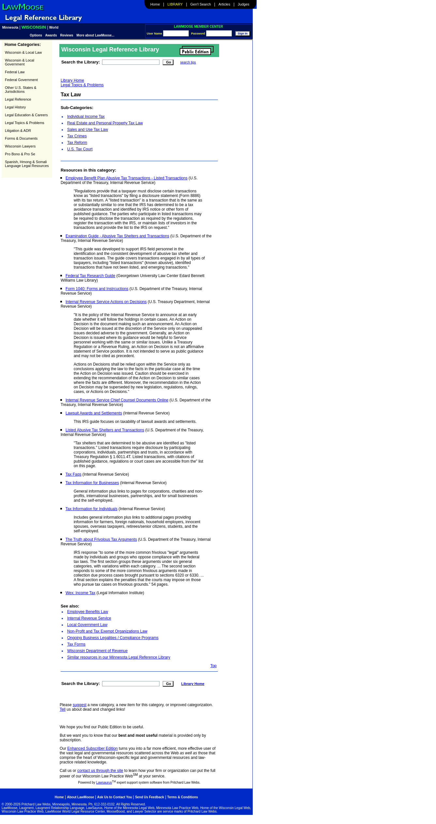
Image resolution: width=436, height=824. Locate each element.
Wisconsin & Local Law (23, 52)
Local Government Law (87, 624)
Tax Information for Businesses (92, 483)
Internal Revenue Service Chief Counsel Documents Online (117, 400)
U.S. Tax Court (80, 149)
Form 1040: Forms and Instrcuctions (97, 288)
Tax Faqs (74, 474)
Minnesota (10, 27)
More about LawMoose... (95, 35)
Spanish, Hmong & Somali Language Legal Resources (27, 164)
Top (213, 665)
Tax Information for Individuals (91, 509)
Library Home (72, 80)
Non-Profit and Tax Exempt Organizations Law (107, 631)
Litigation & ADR (18, 131)
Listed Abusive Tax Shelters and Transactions (105, 430)
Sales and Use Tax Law (87, 129)
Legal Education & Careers (26, 115)
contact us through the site (100, 770)
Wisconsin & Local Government (19, 62)
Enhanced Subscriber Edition (92, 748)
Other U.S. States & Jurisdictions (21, 89)
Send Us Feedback (149, 797)
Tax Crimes (77, 136)
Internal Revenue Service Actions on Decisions (106, 302)
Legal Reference (18, 99)
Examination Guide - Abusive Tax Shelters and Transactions (117, 236)
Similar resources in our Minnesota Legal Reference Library (118, 657)
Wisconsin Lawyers (20, 146)
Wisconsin (34, 27)
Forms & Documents (21, 138)
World (53, 27)
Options (36, 35)
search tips (188, 62)
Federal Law (15, 72)
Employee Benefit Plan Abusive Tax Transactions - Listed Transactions (127, 178)
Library (175, 4)
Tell (63, 709)
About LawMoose (80, 797)
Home (155, 4)
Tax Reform (77, 142)
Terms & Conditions (182, 797)
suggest (79, 705)
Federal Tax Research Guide (90, 275)
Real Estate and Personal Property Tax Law (105, 123)
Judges (243, 4)
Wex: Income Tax (81, 593)
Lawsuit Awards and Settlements (94, 413)
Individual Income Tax (86, 116)
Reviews (66, 35)
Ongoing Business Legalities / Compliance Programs (112, 637)
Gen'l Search (200, 4)
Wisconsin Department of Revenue (97, 651)
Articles (224, 4)
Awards (51, 35)
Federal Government (21, 80)
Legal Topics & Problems (24, 123)
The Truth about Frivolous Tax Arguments (101, 539)
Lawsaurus (104, 782)
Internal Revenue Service (89, 618)
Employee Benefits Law (87, 611)
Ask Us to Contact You (115, 797)
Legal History (15, 107)
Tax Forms (76, 644)
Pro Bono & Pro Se (20, 154)
